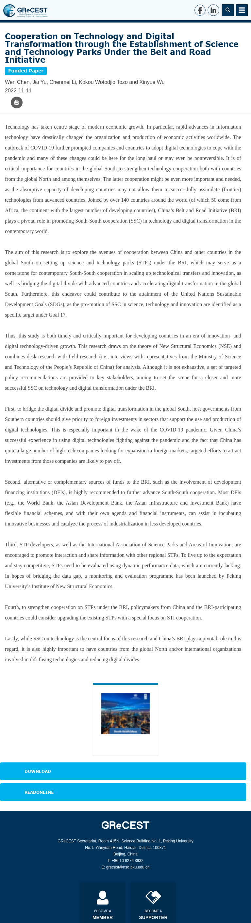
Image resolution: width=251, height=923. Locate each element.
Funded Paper (25, 70)
